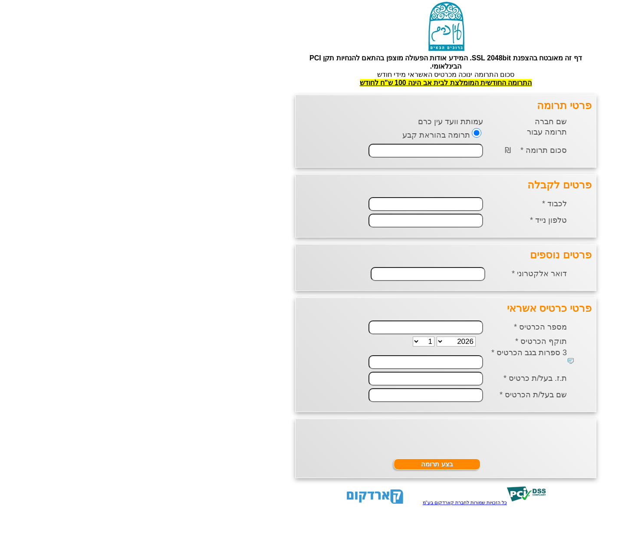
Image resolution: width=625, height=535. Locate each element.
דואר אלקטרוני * (406, 273)
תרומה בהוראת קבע (303, 135)
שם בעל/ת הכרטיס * (400, 394)
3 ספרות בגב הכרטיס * (396, 352)
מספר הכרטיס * (407, 327)
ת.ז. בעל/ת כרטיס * (402, 378)
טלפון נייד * (415, 220)
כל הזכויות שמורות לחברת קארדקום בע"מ (331, 502)
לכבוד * (421, 203)
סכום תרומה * (410, 150)
